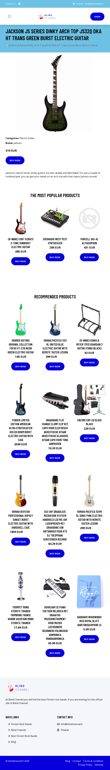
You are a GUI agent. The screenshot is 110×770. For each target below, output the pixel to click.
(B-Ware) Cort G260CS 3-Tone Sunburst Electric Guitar (20, 243)
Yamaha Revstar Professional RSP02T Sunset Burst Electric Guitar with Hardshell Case (20, 519)
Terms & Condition (93, 761)
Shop (97, 16)
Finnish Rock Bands (21, 724)
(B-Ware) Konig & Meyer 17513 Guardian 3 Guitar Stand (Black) (89, 344)
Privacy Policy (85, 764)
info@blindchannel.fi (94, 3)
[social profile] (19, 4)
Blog (13, 741)
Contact (76, 761)
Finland (79, 3)
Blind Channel (18, 730)
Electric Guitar (27, 138)
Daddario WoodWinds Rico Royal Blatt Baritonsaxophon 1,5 (89, 621)
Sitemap (99, 764)
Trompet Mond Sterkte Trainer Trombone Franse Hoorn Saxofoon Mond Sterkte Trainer (21, 615)
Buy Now (15, 160)
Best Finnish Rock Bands (24, 736)
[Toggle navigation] (9, 16)
